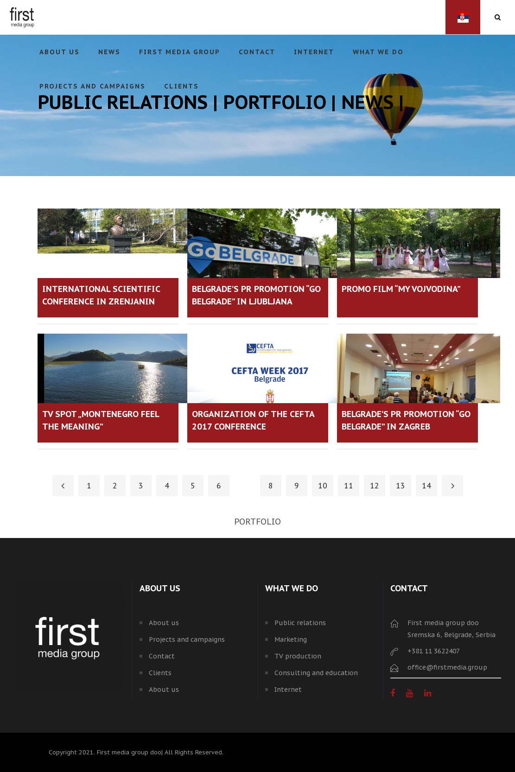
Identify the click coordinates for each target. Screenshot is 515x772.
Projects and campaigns (187, 639)
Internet (288, 689)
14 (426, 485)
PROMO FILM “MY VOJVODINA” (401, 289)
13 (400, 485)
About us (164, 623)
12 (374, 485)
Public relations (300, 623)
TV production (297, 656)
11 (348, 485)
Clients (160, 673)
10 (322, 485)
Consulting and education (316, 673)
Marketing (290, 639)
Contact (162, 656)
